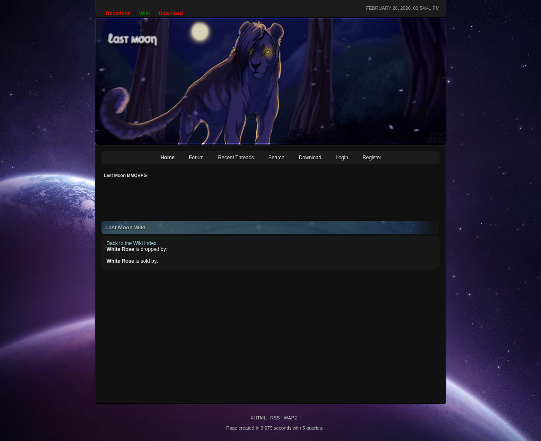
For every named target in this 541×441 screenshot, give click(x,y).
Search (276, 158)
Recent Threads (236, 158)
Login (342, 158)
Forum (196, 158)
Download (310, 158)
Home (168, 158)
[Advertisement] (255, 202)
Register (372, 158)
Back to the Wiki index (131, 243)
